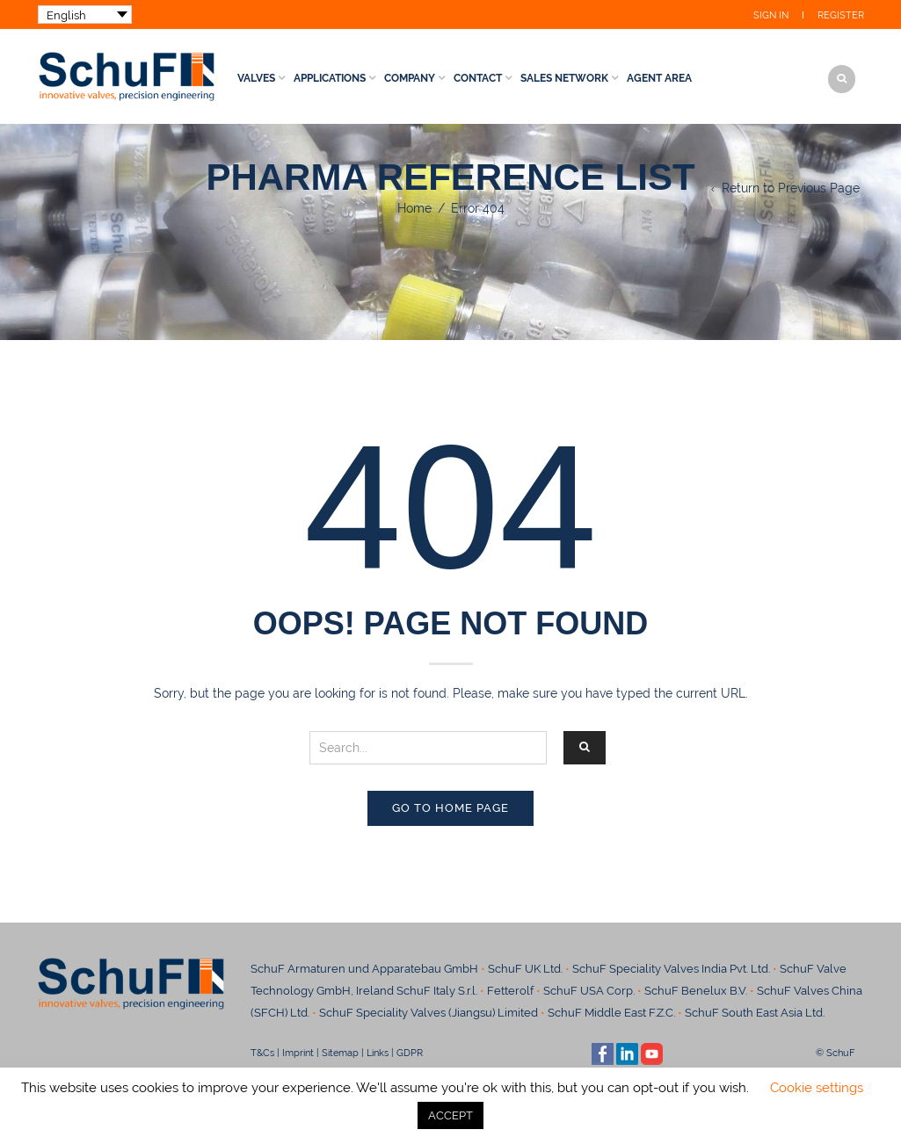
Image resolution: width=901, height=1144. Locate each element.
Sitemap (340, 1052)
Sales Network (564, 78)
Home (414, 208)
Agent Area (659, 78)
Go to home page (450, 808)
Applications (330, 78)
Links (378, 1052)
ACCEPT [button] (450, 1115)
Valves (256, 78)
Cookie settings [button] (816, 1088)
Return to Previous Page (791, 188)
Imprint (298, 1052)
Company (409, 78)
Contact (478, 78)
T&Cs (262, 1052)
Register (840, 15)
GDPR (409, 1052)
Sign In (770, 15)
